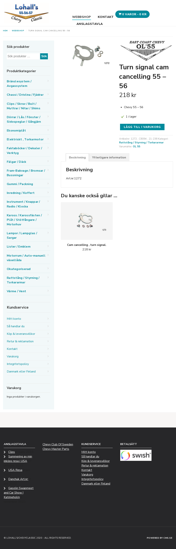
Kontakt (106, 17)
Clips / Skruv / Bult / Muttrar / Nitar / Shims (23, 106)
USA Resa (15, 470)
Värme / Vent (16, 291)
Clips (11, 452)
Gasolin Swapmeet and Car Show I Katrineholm (19, 492)
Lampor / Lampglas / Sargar (22, 235)
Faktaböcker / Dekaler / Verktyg (24, 150)
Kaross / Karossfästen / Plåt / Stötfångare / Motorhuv (24, 219)
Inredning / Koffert (20, 193)
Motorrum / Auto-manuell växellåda (26, 258)
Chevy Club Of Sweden (58, 444)
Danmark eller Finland (21, 371)
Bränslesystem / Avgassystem (19, 83)
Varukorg (12, 356)
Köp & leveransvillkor (21, 334)
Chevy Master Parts (56, 449)
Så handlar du (15, 326)
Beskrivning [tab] (77, 157)
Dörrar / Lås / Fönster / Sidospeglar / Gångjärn (24, 119)
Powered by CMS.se (159, 537)
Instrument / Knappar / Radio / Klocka (23, 204)
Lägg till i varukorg (142, 127)
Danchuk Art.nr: (18, 479)
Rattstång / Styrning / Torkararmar (141, 142)
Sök (44, 56)
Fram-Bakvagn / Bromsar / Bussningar (26, 173)
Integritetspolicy (18, 364)
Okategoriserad (19, 269)
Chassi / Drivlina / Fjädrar (25, 95)
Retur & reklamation (20, 341)
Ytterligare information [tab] (109, 157)
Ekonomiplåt (16, 130)
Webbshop (81, 17)
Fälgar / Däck (16, 162)
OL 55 (136, 146)
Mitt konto (14, 319)
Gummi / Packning (20, 184)
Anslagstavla (90, 24)
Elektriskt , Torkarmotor (25, 139)
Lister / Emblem (19, 247)
